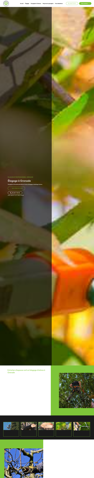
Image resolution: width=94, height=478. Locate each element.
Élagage (27, 3)
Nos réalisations (59, 3)
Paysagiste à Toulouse (36, 3)
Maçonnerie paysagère (48, 3)
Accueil (21, 3)
